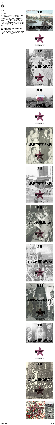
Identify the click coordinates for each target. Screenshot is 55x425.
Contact (2, 423)
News (31, 2)
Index (53, 2)
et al (3, 2)
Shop (6, 423)
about (27, 2)
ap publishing (35, 2)
